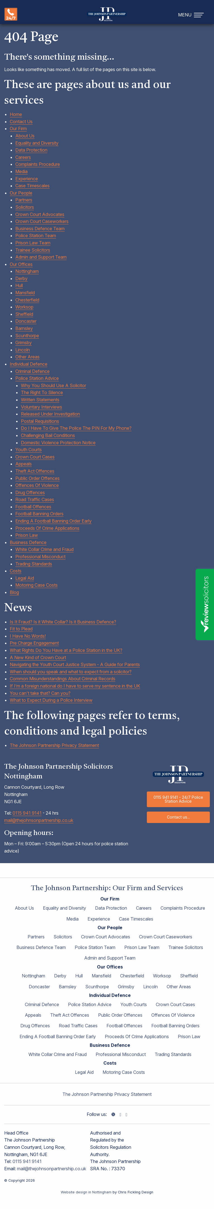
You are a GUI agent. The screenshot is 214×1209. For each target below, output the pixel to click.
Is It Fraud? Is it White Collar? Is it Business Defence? (63, 622)
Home (16, 114)
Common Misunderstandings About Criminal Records (62, 678)
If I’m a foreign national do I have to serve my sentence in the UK (75, 686)
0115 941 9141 (27, 813)
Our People (21, 193)
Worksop (24, 307)
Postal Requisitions (40, 421)
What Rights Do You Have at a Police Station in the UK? (66, 650)
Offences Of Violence (37, 485)
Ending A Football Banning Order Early (53, 521)
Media (21, 171)
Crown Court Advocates (39, 214)
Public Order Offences (37, 478)
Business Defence (28, 542)
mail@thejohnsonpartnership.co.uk (38, 820)
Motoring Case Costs (36, 585)
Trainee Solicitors (32, 250)
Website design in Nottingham (86, 1192)
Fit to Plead (21, 629)
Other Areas (27, 357)
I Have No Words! (28, 636)
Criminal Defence (32, 371)
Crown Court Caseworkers (42, 221)
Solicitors (24, 207)
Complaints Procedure (37, 164)
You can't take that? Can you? (40, 693)
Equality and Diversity (37, 143)
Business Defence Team (40, 228)
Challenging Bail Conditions (48, 435)
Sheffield (24, 314)
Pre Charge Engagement (34, 643)
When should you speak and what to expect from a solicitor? (71, 671)
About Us (25, 136)
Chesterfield (27, 300)
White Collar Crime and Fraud (44, 549)
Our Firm (18, 128)
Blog (14, 592)
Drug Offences (30, 492)
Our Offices (21, 264)
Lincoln (22, 350)
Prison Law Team (32, 243)
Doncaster (26, 321)
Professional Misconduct (40, 556)
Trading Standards (33, 564)
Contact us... (178, 817)
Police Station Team (35, 235)
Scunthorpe (27, 335)
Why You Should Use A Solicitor (53, 385)
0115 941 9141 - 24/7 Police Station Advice (178, 799)
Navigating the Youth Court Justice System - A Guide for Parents (75, 664)
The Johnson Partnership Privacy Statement (54, 745)
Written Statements (40, 399)
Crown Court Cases (35, 457)
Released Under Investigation (50, 414)
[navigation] (192, 14)
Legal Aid (24, 578)
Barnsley (24, 328)
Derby (21, 278)
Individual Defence (28, 364)
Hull (19, 285)
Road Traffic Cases (34, 499)
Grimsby (23, 342)
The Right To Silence (42, 392)
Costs (15, 571)
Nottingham (27, 271)
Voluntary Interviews (41, 407)
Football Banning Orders (39, 513)
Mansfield (25, 292)
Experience (26, 178)
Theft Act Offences (34, 471)
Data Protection (31, 150)
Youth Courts (28, 449)
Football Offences (33, 506)
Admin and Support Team (41, 257)
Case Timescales (32, 185)
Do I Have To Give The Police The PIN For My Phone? (76, 428)
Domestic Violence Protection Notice (58, 442)
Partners (23, 200)
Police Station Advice (37, 378)
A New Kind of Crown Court (38, 657)
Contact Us (21, 121)
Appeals (23, 464)
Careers (23, 157)
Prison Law (26, 535)
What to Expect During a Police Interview (51, 700)
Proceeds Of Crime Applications (47, 528)
